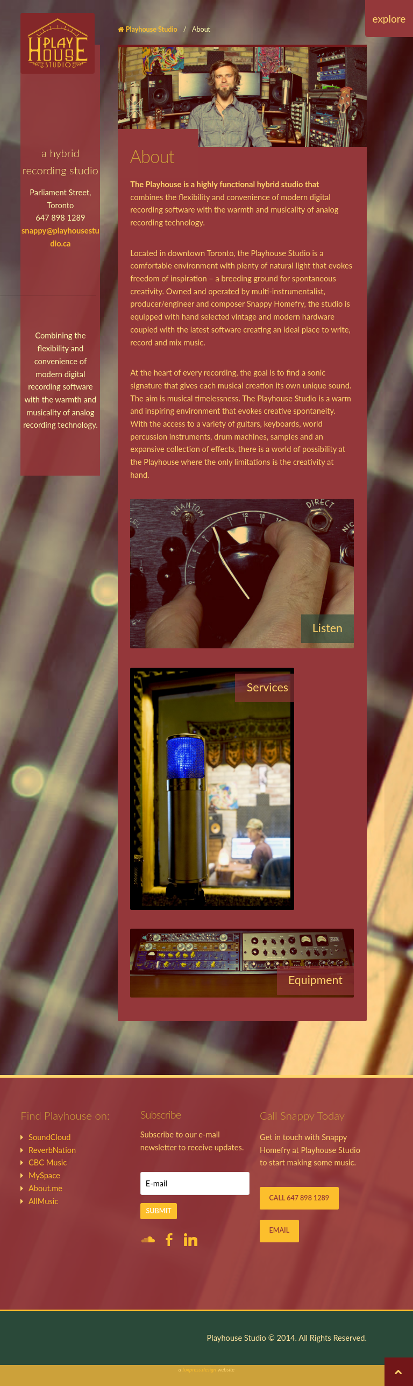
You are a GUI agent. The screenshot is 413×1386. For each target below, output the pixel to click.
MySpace (44, 1175)
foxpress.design (199, 1369)
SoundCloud (50, 1137)
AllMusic (43, 1201)
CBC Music (48, 1162)
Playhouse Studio (151, 29)
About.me (45, 1188)
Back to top (398, 1371)
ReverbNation (52, 1150)
